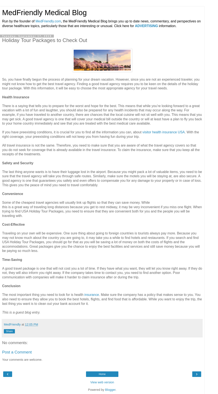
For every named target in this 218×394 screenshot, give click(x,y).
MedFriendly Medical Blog (44, 13)
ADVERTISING (146, 26)
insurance (91, 295)
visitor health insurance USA (163, 132)
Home (102, 374)
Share (9, 331)
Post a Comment (17, 352)
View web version (102, 382)
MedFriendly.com (48, 21)
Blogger (110, 389)
